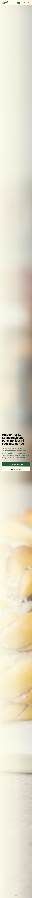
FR (21, 2)
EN (24, 2)
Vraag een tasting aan (16, 464)
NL (18, 2)
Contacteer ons (16, 469)
